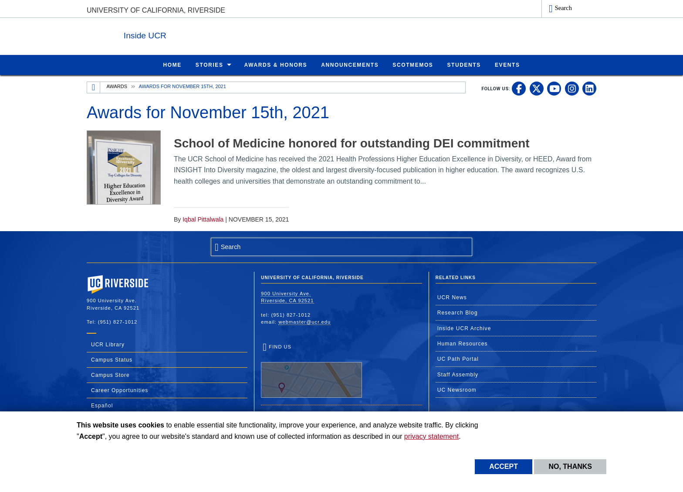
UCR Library (108, 344)
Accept (503, 466)
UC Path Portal (458, 358)
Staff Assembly (458, 374)
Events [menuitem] (507, 65)
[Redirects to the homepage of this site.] (93, 87)
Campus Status (111, 359)
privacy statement (431, 436)
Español (102, 405)
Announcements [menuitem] (350, 65)
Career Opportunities (119, 390)
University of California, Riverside (156, 10)
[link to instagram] (572, 88)
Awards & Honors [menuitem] (276, 65)
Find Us (311, 371)
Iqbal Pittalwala (203, 218)
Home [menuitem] (172, 65)
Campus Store (110, 375)
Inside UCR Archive (464, 328)
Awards (117, 86)
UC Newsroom (457, 389)
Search (563, 7)
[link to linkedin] (589, 88)
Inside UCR (193, 34)
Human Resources (462, 343)
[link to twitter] (537, 88)
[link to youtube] (554, 88)
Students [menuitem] (463, 65)
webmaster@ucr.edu (304, 321)
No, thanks (570, 466)
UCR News (452, 297)
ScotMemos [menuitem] (412, 65)
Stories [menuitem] (209, 65)
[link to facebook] (519, 88)
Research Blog (457, 312)
